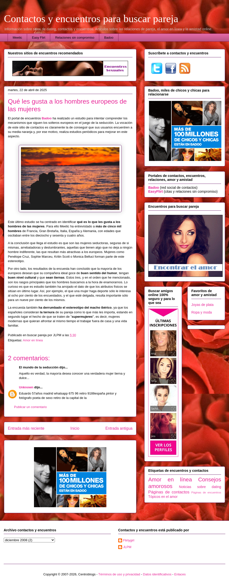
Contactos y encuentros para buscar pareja (91, 18)
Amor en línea (33, 340)
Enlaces (180, 574)
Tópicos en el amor (163, 497)
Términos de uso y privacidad (119, 574)
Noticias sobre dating (200, 487)
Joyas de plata (202, 305)
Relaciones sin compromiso (74, 37)
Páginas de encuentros (206, 492)
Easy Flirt (38, 37)
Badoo (109, 37)
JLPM (127, 547)
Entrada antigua (118, 428)
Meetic (17, 37)
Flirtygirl (128, 540)
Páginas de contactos (168, 492)
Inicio (74, 428)
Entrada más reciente (26, 428)
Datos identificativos (157, 574)
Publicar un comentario (30, 407)
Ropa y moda (201, 312)
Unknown (26, 387)
